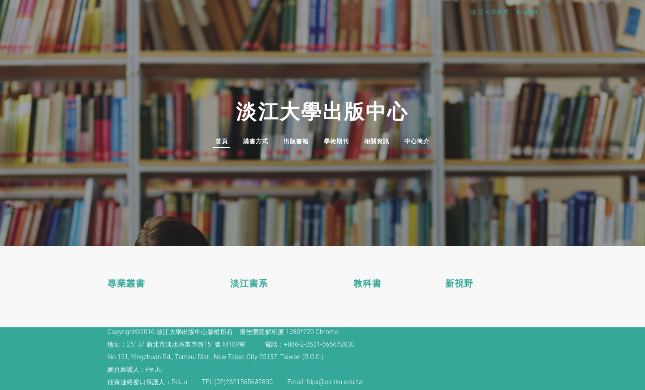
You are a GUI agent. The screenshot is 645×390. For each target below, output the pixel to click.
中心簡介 (417, 141)
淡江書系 (249, 283)
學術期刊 (336, 141)
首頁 (221, 141)
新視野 (459, 283)
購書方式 (255, 141)
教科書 (367, 283)
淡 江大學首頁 (491, 12)
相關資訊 (376, 141)
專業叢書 (126, 283)
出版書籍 (296, 141)
